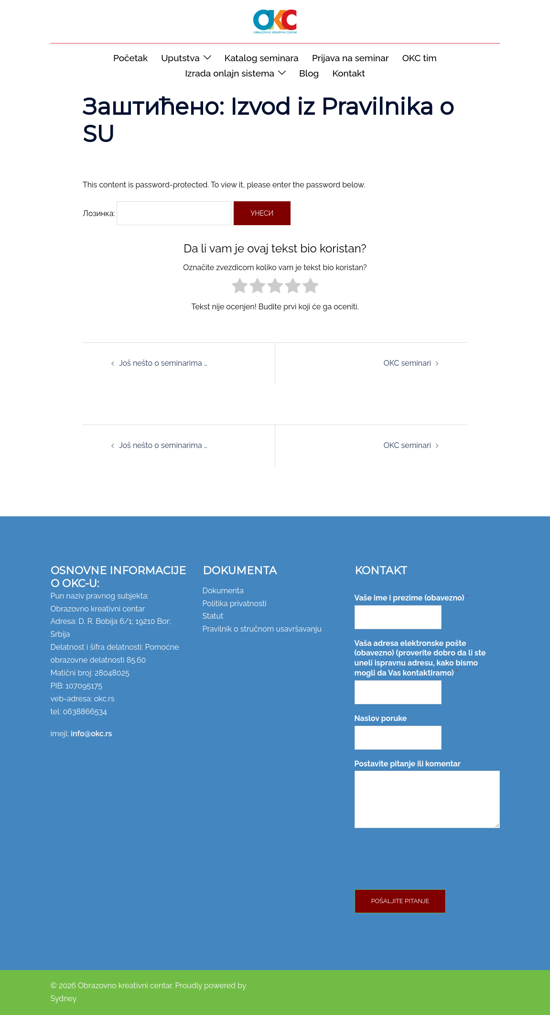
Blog (309, 73)
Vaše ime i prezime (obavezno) (412, 597)
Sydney (64, 998)
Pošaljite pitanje (400, 901)
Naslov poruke (381, 718)
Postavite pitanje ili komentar (408, 763)
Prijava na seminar (350, 58)
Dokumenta (223, 590)
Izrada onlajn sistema (229, 73)
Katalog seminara (262, 58)
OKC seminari (407, 363)
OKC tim (419, 58)
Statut (213, 616)
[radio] (240, 287)
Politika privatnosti (235, 603)
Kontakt (348, 73)
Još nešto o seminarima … (163, 363)
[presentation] (427, 873)
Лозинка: (157, 213)
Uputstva (180, 58)
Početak (130, 58)
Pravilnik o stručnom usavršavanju (262, 628)
